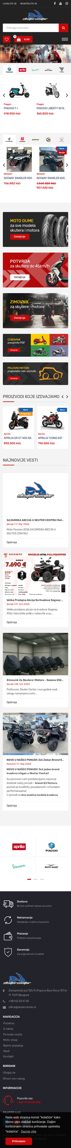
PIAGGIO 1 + (11, 108)
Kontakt (8, 1056)
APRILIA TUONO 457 (50, 438)
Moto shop (10, 1040)
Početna (8, 1023)
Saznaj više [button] (28, 1131)
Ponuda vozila (12, 1034)
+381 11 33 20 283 (29, 1102)
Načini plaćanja (13, 1045)
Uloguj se (9, 1072)
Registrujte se (28, 3)
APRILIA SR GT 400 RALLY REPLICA (25, 438)
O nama (8, 1028)
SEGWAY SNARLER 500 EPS (20, 178)
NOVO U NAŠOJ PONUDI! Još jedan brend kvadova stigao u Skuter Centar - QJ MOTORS (35, 759)
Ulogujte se (10, 3)
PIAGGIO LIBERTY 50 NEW (52, 108)
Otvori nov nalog (14, 1078)
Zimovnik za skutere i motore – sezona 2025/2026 (35, 680)
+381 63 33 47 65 (19, 1001)
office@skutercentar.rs (22, 1007)
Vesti (6, 1051)
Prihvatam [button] (18, 1141)
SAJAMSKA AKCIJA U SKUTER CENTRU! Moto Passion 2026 (35, 520)
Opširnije (12, 542)
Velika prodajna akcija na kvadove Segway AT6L (35, 600)
